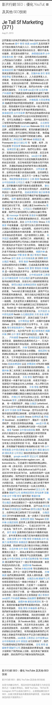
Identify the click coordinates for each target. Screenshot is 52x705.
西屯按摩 (39, 492)
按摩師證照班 (29, 284)
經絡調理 (31, 598)
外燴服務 (32, 608)
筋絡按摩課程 (31, 192)
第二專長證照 (16, 139)
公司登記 (18, 453)
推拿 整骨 (29, 268)
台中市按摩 (19, 113)
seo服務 (21, 416)
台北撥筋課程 (27, 314)
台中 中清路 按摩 (13, 410)
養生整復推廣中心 (16, 327)
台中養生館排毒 (27, 430)
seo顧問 (34, 43)
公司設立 (20, 182)
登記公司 (34, 456)
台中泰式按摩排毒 (30, 558)
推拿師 (32, 215)
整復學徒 (6, 76)
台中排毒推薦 (28, 258)
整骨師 (10, 218)
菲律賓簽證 (15, 509)
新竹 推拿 (16, 258)
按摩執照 (36, 416)
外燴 (25, 347)
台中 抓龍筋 (22, 641)
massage (13, 215)
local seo (25, 126)
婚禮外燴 (27, 565)
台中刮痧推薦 (8, 182)
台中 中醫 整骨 (14, 496)
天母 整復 (34, 387)
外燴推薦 (33, 99)
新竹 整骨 (45, 73)
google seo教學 (21, 456)
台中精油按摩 (36, 274)
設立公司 (40, 489)
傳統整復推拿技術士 (19, 179)
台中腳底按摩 (11, 278)
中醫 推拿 (22, 255)
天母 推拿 (39, 314)
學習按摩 (16, 146)
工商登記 (30, 638)
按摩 (14, 199)
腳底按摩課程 (34, 601)
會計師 (28, 449)
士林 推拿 (34, 179)
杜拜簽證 (42, 311)
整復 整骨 (23, 608)
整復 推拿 (45, 126)
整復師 (38, 268)
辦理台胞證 (17, 284)
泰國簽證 (37, 139)
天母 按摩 (23, 90)
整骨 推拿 (23, 261)
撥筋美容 (9, 453)
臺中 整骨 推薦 (22, 43)
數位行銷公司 (20, 142)
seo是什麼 (33, 90)
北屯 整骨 (40, 644)
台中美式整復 (31, 222)
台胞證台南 (32, 578)
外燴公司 (16, 397)
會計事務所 (35, 255)
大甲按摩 (40, 169)
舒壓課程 (31, 364)
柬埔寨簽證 (34, 337)
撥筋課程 (42, 350)
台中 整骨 (16, 334)
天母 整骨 (27, 377)
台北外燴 (43, 90)
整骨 (14, 400)
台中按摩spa (42, 638)
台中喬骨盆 (23, 321)
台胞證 (33, 403)
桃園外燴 (40, 251)
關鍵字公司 (14, 492)
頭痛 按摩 (12, 539)
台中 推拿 (23, 548)
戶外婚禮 (6, 93)
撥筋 (32, 519)
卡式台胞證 (24, 278)
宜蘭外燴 (35, 73)
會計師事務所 (38, 331)
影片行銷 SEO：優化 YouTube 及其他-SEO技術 (24, 8)
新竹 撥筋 (37, 449)
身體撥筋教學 (38, 53)
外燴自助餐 (27, 568)
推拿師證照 (7, 70)
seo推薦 (22, 638)
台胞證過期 (12, 522)
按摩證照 (11, 149)
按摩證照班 (12, 542)
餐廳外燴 (35, 496)
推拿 (9, 430)
